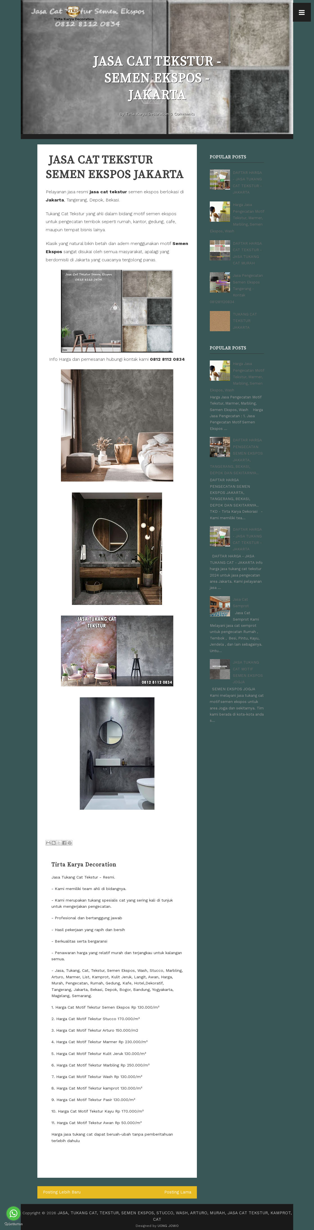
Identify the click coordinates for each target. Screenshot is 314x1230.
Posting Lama (178, 1192)
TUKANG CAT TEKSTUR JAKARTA (245, 315)
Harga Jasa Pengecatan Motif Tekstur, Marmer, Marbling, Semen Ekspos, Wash (237, 216)
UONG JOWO (168, 1219)
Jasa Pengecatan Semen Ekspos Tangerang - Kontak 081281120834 (236, 284)
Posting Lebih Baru (61, 1192)
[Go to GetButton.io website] (13, 1224)
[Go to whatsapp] (13, 1213)
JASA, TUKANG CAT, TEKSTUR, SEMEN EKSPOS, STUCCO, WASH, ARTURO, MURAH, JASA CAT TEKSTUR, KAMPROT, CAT (174, 1212)
